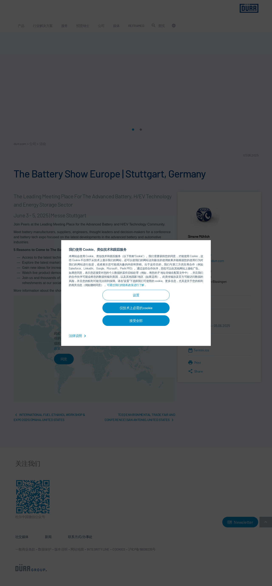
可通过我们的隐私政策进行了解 (126, 285)
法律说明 (78, 336)
